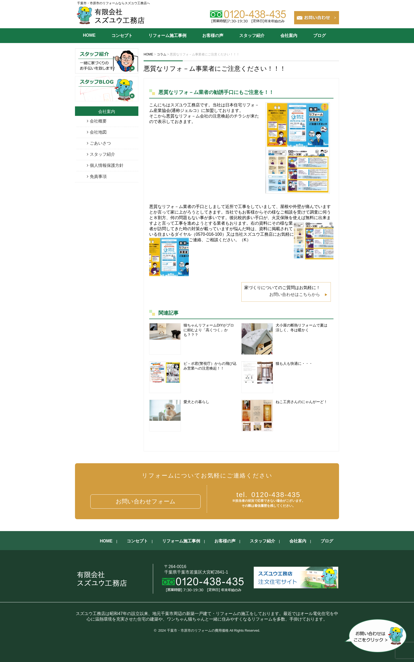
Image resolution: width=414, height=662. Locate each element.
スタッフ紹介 (252, 35)
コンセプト (122, 35)
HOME (89, 35)
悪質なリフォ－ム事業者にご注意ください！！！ (215, 68)
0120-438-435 (268, 494)
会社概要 (98, 121)
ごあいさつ (100, 143)
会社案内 (288, 35)
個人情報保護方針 (107, 165)
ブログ (319, 35)
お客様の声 (212, 35)
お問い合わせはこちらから (294, 294)
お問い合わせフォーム (146, 501)
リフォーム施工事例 (167, 35)
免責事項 (98, 176)
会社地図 (98, 132)
